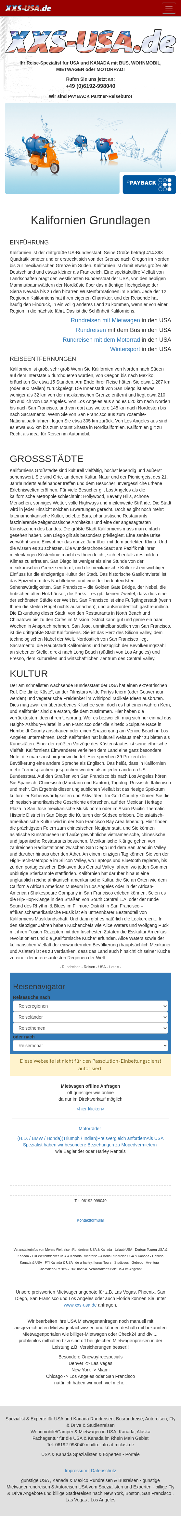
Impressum (76, 1470)
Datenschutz (103, 1470)
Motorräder (90, 1128)
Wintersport (125, 349)
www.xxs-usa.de (80, 1305)
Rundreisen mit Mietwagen (105, 320)
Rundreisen (91, 330)
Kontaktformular (90, 1220)
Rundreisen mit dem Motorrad (101, 340)
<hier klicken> (90, 1108)
